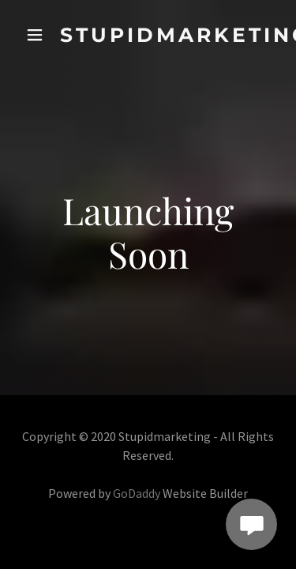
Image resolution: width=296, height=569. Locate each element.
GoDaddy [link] (136, 493)
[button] (35, 35)
